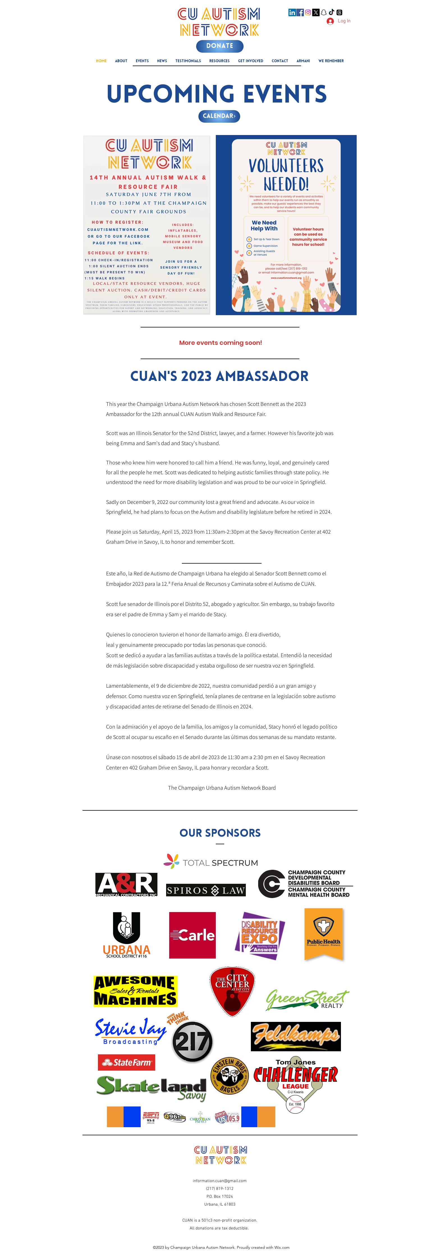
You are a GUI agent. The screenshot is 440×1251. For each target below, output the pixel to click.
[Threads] (339, 12)
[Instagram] (308, 12)
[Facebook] (300, 12)
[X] (316, 12)
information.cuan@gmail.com (220, 1180)
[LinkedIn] (292, 12)
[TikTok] (331, 12)
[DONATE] (220, 46)
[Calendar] (219, 116)
